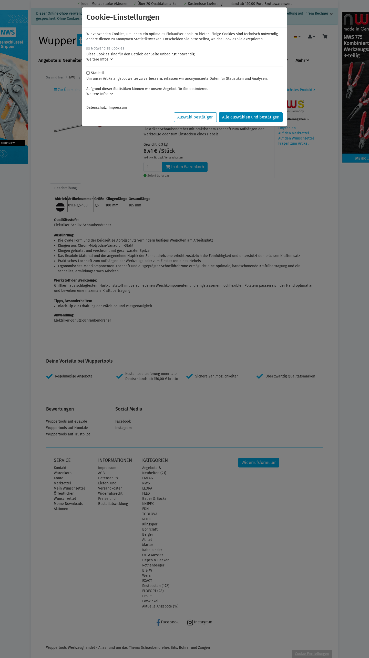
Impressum (118, 107)
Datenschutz (96, 107)
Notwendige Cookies (107, 48)
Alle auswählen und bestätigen (250, 117)
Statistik (98, 73)
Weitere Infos (99, 59)
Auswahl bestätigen (195, 117)
